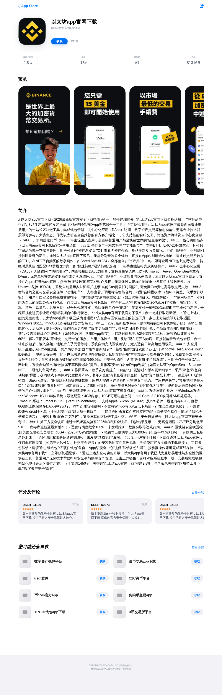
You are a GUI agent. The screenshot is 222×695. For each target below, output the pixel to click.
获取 (59, 41)
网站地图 (127, 669)
